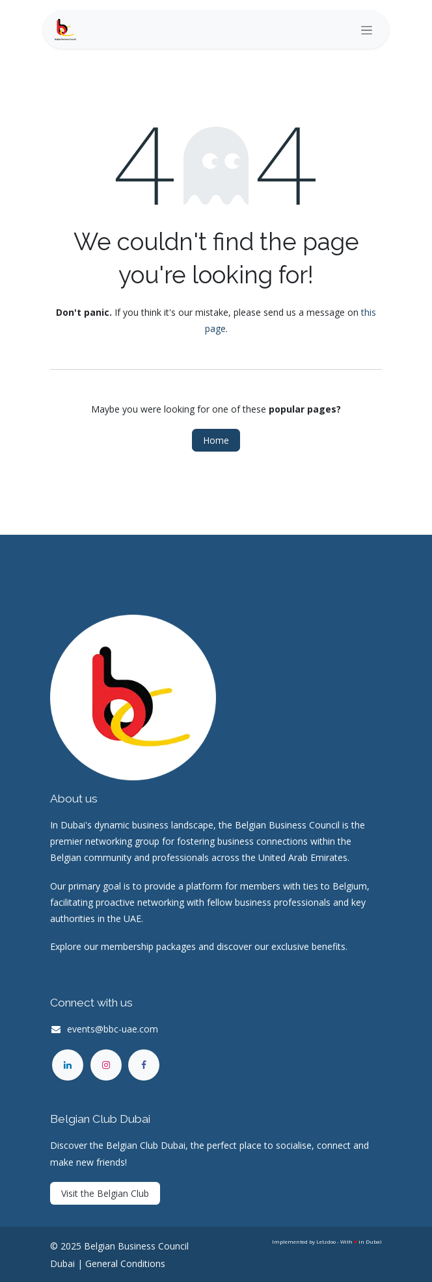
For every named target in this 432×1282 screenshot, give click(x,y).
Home (216, 440)
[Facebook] (143, 1065)
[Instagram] (106, 1065)
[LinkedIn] (67, 1065)
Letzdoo (326, 1241)
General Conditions (125, 1263)
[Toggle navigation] (367, 29)
